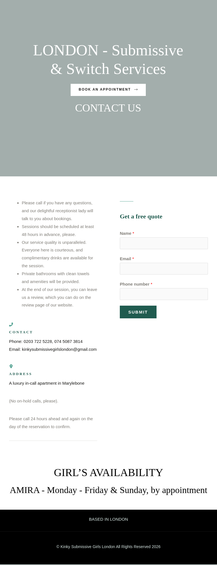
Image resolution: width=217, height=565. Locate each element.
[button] (108, 90)
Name (127, 233)
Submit (138, 312)
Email (127, 259)
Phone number (136, 284)
